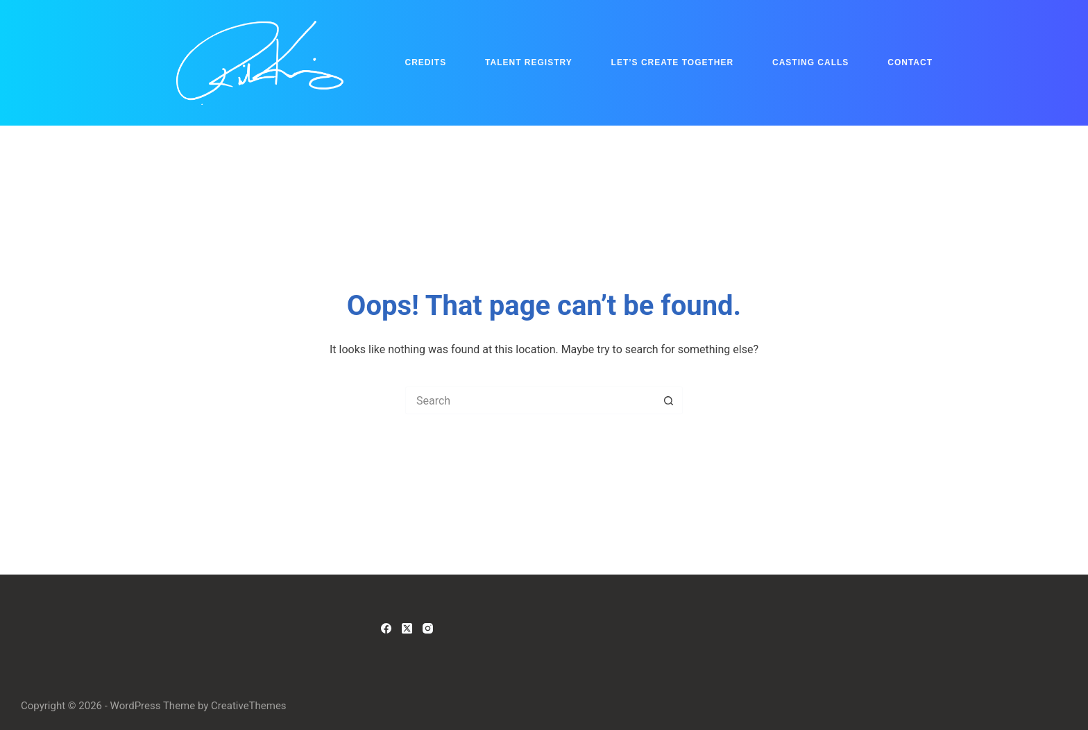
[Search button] (669, 400)
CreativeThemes (249, 705)
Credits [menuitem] (426, 62)
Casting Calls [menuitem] (810, 62)
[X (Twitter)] (407, 628)
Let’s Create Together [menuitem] (672, 62)
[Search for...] (530, 400)
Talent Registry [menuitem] (528, 62)
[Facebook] (386, 628)
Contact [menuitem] (910, 62)
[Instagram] (428, 628)
